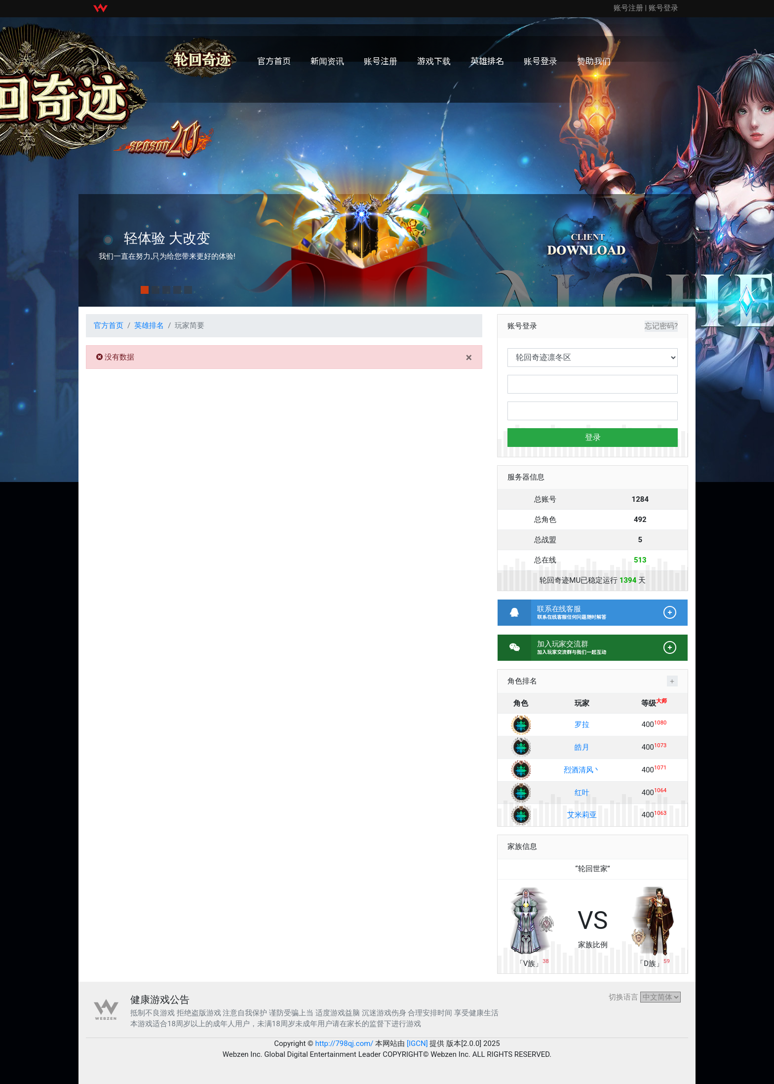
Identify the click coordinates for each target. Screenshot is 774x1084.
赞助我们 (594, 60)
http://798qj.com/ (344, 1043)
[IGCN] (417, 1043)
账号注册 (628, 7)
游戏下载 (434, 60)
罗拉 (582, 724)
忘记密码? (661, 325)
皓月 (582, 747)
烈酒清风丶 (582, 769)
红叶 (582, 792)
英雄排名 (487, 60)
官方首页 (274, 60)
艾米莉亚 (582, 814)
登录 (593, 437)
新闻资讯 (327, 60)
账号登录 (663, 7)
